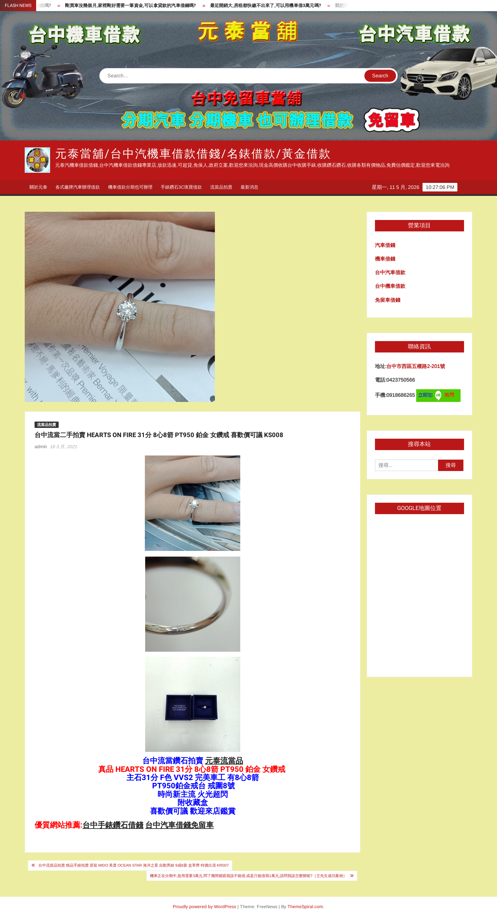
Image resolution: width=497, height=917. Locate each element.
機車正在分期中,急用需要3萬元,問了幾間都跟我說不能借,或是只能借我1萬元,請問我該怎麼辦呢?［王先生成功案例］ (248, 876)
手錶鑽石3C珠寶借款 (181, 187)
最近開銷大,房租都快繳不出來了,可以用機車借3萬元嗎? (271, 5)
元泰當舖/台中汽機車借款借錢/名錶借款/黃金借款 (193, 153)
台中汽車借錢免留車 (179, 825)
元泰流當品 (224, 760)
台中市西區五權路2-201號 (415, 366)
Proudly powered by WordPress (204, 906)
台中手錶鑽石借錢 (112, 825)
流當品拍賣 (221, 187)
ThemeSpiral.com (305, 906)
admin (41, 446)
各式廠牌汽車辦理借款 (77, 187)
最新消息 (249, 187)
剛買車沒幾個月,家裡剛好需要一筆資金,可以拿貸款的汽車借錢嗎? (136, 5)
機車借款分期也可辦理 (130, 187)
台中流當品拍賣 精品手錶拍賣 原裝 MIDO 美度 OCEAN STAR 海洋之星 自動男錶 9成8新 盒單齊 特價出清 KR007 (133, 865)
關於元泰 (38, 187)
